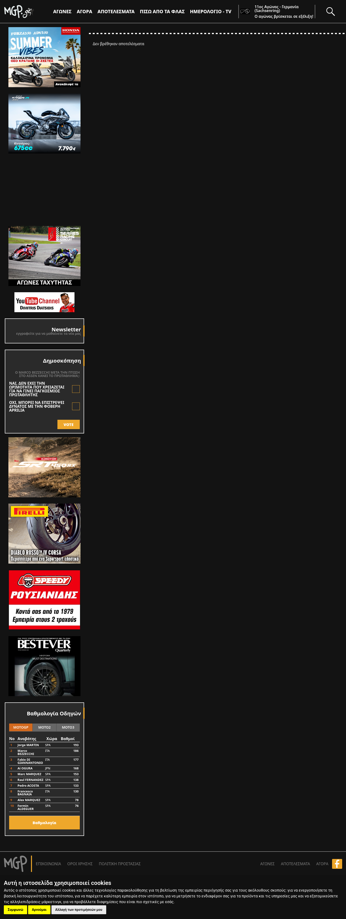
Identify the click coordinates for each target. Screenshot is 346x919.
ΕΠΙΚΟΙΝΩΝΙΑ (48, 864)
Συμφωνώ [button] (15, 910)
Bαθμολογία (44, 822)
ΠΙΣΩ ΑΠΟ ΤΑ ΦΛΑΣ (162, 11)
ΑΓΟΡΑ (322, 864)
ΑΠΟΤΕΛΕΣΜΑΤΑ (116, 11)
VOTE (69, 424)
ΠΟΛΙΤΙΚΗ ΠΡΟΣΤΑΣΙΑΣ (120, 864)
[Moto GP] (27, 11)
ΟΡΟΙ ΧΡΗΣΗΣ (80, 864)
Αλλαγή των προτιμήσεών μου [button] (78, 910)
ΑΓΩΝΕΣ (267, 864)
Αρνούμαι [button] (39, 910)
